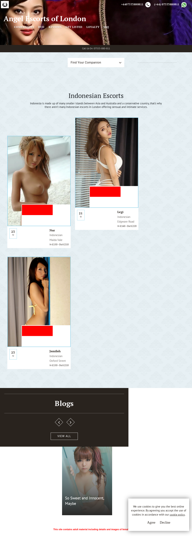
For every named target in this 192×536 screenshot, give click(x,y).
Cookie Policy (78, 484)
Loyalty (171, 32)
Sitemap (74, 491)
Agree (144, 525)
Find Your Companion (80, 82)
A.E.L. (17, 466)
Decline (158, 525)
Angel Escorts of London (39, 32)
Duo (119, 32)
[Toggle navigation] (87, 32)
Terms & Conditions (82, 470)
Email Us (125, 470)
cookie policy (153, 518)
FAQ (185, 32)
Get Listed (152, 32)
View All (21, 363)
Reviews (133, 32)
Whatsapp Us (128, 478)
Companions (102, 32)
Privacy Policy (78, 477)
